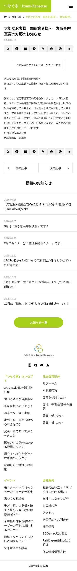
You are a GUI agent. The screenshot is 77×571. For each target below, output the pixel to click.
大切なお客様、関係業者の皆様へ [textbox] (22, 78)
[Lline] (34, 49)
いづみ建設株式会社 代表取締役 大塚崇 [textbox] (38, 135)
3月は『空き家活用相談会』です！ (26, 226)
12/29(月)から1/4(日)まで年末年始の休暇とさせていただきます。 (37, 263)
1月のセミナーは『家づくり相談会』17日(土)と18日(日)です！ (37, 284)
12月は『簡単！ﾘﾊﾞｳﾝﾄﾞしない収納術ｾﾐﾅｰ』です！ (36, 303)
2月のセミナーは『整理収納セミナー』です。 (33, 243)
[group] (38, 78)
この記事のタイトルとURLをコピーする (38, 65)
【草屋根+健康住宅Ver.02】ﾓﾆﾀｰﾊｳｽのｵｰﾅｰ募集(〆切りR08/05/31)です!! (37, 207)
